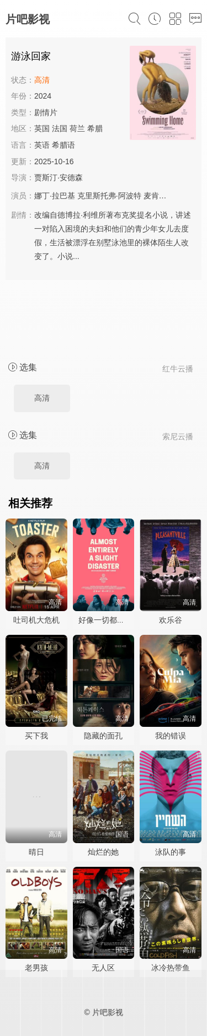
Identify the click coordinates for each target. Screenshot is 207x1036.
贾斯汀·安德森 (58, 177)
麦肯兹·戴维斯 (168, 195)
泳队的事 (170, 852)
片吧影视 (28, 19)
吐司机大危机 (36, 620)
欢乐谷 (170, 620)
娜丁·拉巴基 (54, 195)
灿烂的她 (103, 852)
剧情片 (45, 112)
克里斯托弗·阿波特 (109, 195)
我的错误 (170, 735)
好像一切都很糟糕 (109, 620)
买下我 (36, 735)
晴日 (36, 852)
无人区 (103, 967)
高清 (42, 397)
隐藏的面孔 (103, 735)
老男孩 (36, 967)
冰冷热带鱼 (170, 967)
